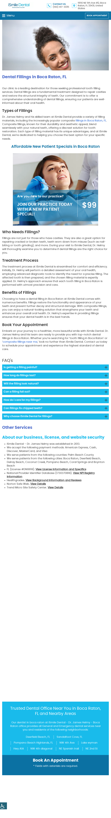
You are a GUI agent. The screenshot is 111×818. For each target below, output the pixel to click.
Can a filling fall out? (17, 391)
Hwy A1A (18, 605)
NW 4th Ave (67, 599)
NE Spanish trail (69, 605)
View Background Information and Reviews (53, 480)
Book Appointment (97, 16)
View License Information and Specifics (61, 469)
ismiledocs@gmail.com (28, 743)
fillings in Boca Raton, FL (91, 120)
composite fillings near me (20, 342)
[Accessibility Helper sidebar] (3, 805)
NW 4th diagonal (41, 605)
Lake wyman (89, 599)
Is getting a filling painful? (20, 367)
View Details (38, 484)
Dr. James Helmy (48, 520)
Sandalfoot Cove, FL (69, 593)
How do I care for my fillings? (22, 400)
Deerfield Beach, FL (38, 593)
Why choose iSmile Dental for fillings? (28, 416)
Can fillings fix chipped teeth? (23, 408)
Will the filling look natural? (21, 383)
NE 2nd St (92, 605)
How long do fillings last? (20, 375)
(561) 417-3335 (61, 7)
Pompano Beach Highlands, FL (33, 599)
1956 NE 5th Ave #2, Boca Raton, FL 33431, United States (92, 6)
